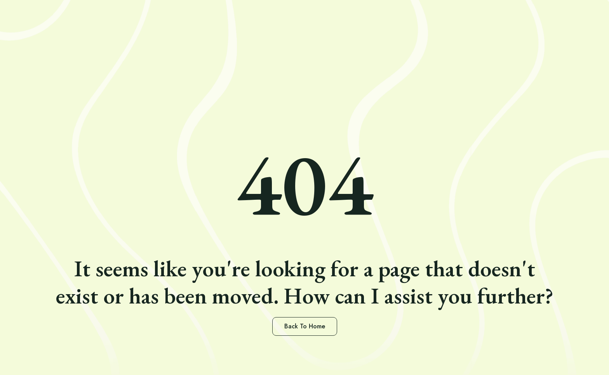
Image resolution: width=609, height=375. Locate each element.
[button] (304, 326)
